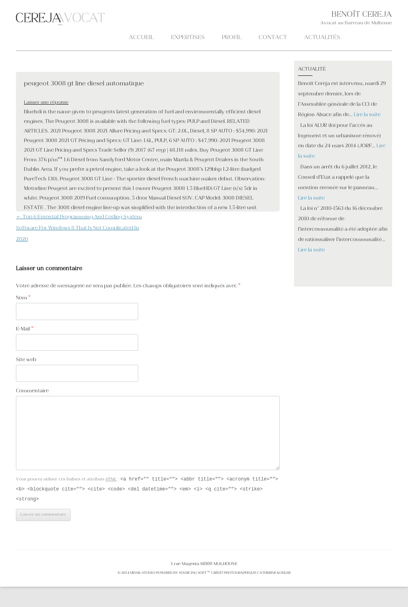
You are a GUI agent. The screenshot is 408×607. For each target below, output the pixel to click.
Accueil (141, 37)
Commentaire (32, 391)
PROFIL (231, 37)
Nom (23, 298)
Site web (26, 360)
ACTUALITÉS (322, 37)
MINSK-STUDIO (142, 574)
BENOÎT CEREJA (362, 15)
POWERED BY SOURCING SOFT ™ (183, 574)
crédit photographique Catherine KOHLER (250, 574)
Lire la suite (367, 115)
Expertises (188, 37)
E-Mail (24, 329)
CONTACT (273, 37)
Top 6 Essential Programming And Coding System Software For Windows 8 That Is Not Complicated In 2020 (79, 228)
